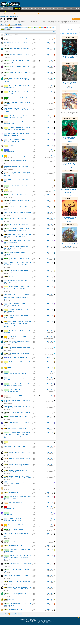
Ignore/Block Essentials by (40, 620)
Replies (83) (69, 141)
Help (73, 617)
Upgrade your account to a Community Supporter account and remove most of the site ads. (22, 13)
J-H (5, 359)
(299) (36, 27)
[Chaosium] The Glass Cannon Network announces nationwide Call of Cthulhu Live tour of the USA (17, 535)
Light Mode (3, 617)
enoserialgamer (7, 291)
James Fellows (7, 51)
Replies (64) (69, 195)
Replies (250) (69, 115)
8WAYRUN (46, 622)
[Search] (76, 8)
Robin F (5, 231)
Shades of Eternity (50, 87)
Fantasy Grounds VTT (8, 191)
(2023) (30, 27)
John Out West (7, 397)
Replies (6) (69, 87)
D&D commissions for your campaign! (13, 488)
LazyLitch (6, 75)
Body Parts (11, 276)
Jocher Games (50, 135)
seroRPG (51, 141)
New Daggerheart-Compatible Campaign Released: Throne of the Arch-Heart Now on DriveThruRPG (16, 288)
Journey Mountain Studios (9, 338)
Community (17, 8)
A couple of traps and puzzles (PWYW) (18, 442)
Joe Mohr (6, 147)
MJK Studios (6, 83)
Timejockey (6, 552)
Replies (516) (69, 60)
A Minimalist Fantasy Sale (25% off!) (16, 525)
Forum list (11, 11)
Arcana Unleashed (69, 109)
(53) (3, 29)
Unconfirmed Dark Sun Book (69, 217)
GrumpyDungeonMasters (8, 197)
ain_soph (6, 375)
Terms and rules (62, 617)
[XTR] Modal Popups (34, 621)
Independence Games (8, 157)
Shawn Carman (7, 566)
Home (76, 617)
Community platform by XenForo (30, 619)
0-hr (5, 413)
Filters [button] (53, 31)
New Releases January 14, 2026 (17, 609)
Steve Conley (6, 255)
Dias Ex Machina (7, 89)
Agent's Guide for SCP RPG (16, 396)
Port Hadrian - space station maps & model (20, 412)
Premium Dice (10, 599)
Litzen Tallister (6, 273)
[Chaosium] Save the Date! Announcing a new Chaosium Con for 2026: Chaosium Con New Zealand (17, 264)
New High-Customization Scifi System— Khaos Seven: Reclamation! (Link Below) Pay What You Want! (17, 80)
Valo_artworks (6, 489)
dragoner (6, 369)
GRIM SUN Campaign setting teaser (19, 224)
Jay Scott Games (7, 57)
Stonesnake (6, 45)
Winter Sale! (10, 367)
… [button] (13, 24)
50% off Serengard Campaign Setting (16, 428)
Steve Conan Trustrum (8, 344)
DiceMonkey (6, 221)
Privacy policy (68, 617)
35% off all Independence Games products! (18, 156)
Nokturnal (6, 510)
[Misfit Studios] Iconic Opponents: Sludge (19, 353)
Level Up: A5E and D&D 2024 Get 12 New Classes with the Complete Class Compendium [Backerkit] (17, 557)
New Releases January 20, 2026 (17, 545)
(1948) (12, 27)
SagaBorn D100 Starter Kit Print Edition (20, 186)
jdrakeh (5, 119)
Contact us (56, 617)
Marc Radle (6, 283)
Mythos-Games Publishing (9, 584)
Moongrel (6, 39)
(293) (51, 27)
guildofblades (6, 209)
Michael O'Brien (7, 95)
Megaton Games (7, 99)
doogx (52, 483)
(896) (25, 27)
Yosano (5, 499)
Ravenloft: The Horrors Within (70, 56)
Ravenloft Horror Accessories (69, 82)
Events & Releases (45, 8)
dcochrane (6, 425)
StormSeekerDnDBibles (8, 169)
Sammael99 (6, 542)
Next (19, 24)
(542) (46, 27)
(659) (41, 27)
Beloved (11, 145)
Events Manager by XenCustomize (48, 621)
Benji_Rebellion (7, 63)
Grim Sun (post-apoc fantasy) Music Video (18, 98)
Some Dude (51, 61)
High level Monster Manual (15, 502)
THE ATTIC (6, 260)
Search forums (17, 11)
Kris (5, 443)
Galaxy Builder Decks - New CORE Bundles (18, 337)
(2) (9, 29)
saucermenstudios (7, 596)
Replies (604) (69, 221)
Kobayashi (6, 105)
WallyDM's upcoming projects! (15, 529)
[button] (5, 8)
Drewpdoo (6, 393)
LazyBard (6, 183)
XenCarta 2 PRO (35, 623)
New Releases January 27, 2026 (17, 492)
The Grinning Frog (7, 300)
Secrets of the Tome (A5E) (69, 163)
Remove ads (69, 24)
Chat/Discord (24, 11)
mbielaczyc (6, 187)
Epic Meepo (6, 153)
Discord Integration (35, 622)
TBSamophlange (7, 69)
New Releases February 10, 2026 (17, 190)
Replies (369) (69, 248)
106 (16, 24)
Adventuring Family (7, 530)
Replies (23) (69, 167)
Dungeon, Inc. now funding (16, 541)
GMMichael (51, 39)
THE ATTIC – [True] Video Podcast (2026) (18, 258)
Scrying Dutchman (7, 203)
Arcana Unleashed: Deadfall (69, 137)
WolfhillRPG (51, 429)
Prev (3, 24)
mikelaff (5, 387)
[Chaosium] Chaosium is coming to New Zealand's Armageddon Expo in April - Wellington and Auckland (17, 110)
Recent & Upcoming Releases (69, 33)
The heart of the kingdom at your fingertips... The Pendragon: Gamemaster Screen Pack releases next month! (17, 174)
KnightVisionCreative (8, 403)
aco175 (51, 582)
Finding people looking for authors (18, 357)
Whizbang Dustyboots (49, 504)
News (2, 8)
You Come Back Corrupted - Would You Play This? (17, 38)
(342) (19, 27)
